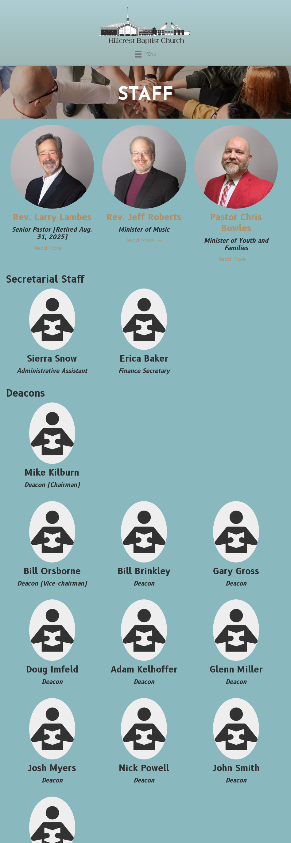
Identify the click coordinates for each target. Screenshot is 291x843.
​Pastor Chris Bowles (236, 222)
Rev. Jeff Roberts (144, 217)
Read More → (52, 248)
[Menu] (145, 53)
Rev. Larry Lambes (52, 217)
